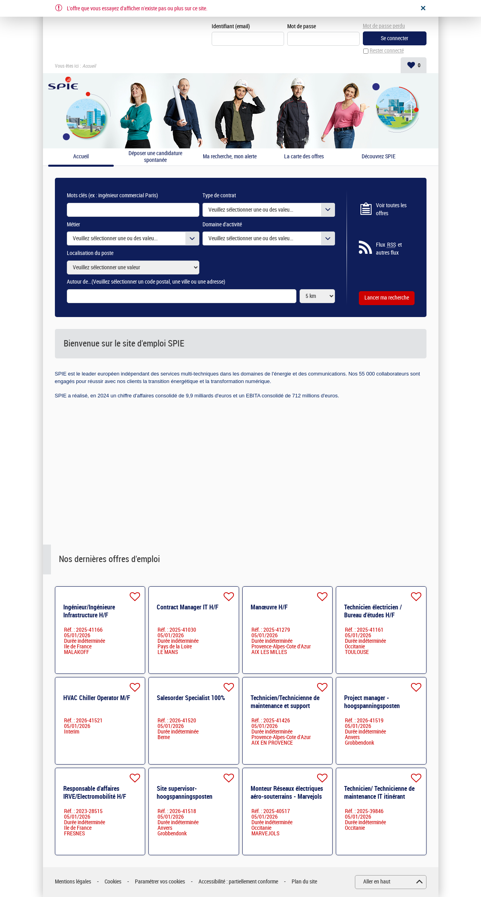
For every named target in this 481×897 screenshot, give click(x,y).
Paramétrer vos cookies (160, 882)
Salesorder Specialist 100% (191, 698)
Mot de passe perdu (384, 26)
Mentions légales (73, 882)
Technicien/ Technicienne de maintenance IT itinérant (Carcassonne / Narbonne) (379, 796)
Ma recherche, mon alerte (230, 157)
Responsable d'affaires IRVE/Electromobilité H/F (94, 792)
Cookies (113, 882)
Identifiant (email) (231, 26)
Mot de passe (301, 26)
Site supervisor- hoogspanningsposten (184, 792)
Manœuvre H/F (269, 607)
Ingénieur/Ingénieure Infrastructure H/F (89, 611)
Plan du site (304, 882)
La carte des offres (304, 157)
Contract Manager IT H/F (187, 607)
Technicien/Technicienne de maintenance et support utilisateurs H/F (285, 706)
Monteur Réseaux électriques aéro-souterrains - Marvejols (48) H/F (287, 796)
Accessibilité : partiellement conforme (238, 882)
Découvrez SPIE (378, 157)
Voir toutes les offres (391, 209)
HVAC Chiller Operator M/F (96, 698)
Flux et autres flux (389, 249)
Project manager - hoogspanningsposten (372, 702)
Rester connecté (387, 51)
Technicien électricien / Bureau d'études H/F (373, 611)
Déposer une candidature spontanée (155, 157)
